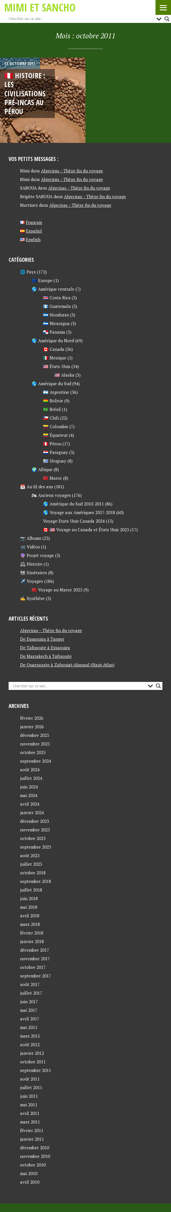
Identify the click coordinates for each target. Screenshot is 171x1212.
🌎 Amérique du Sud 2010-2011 (73, 504)
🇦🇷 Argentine (56, 392)
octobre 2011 (33, 1062)
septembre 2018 (35, 881)
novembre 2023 (35, 830)
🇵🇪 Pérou (52, 443)
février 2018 (31, 933)
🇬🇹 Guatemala (57, 306)
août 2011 (30, 1079)
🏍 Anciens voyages (51, 495)
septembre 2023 (35, 847)
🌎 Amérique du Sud (51, 383)
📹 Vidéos (30, 547)
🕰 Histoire (31, 564)
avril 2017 (29, 1019)
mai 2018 (28, 907)
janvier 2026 (32, 726)
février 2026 (31, 718)
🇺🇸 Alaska (64, 375)
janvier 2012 (32, 1053)
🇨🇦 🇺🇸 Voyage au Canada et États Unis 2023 (86, 529)
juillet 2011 (31, 1087)
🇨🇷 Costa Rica (57, 297)
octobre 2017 (33, 967)
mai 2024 (28, 795)
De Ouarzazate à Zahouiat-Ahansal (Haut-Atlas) (67, 665)
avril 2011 (29, 1113)
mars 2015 (30, 1036)
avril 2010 (29, 1182)
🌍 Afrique (42, 469)
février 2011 (31, 1130)
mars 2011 (30, 1122)
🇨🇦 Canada (53, 349)
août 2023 (30, 855)
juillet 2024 (31, 778)
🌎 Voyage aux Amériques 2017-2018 (79, 512)
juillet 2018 (31, 890)
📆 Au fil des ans (36, 486)
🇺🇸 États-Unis (56, 366)
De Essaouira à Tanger (42, 639)
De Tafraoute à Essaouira (45, 647)
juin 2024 (29, 787)
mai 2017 (28, 1010)
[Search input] (81, 19)
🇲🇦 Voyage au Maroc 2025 (57, 590)
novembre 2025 (35, 744)
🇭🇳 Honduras (56, 315)
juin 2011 (29, 1096)
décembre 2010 (34, 1147)
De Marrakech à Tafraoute (46, 656)
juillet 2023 (31, 864)
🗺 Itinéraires (33, 572)
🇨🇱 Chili (51, 418)
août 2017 (30, 984)
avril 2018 (29, 915)
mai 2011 (28, 1104)
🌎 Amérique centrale (53, 289)
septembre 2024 (35, 761)
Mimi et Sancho (39, 7)
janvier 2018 (32, 941)
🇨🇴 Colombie (55, 426)
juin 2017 (29, 1001)
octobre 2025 (33, 752)
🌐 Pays (28, 272)
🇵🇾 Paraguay (55, 452)
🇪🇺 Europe (42, 280)
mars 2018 (30, 924)
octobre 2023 (33, 838)
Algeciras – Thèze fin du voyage (72, 171)
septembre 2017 (35, 976)
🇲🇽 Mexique (54, 358)
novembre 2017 (35, 958)
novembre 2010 (35, 1156)
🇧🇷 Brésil (52, 409)
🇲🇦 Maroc (52, 478)
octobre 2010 (33, 1165)
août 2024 (30, 769)
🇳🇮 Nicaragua (56, 323)
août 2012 (30, 1044)
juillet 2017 (31, 993)
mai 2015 (28, 1027)
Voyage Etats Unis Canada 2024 (74, 521)
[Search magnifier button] (167, 19)
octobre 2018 (33, 872)
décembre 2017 (34, 950)
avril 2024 (29, 804)
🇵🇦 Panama (54, 332)
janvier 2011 (32, 1139)
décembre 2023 (34, 821)
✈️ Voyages (31, 581)
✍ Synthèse (32, 598)
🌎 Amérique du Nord (53, 340)
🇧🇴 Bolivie (53, 401)
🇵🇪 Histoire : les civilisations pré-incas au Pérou (25, 93)
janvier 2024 (32, 812)
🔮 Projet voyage (37, 555)
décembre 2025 (34, 735)
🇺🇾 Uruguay (54, 461)
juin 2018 (29, 898)
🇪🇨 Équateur (55, 435)
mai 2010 (28, 1173)
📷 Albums (30, 538)
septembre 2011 (35, 1070)
